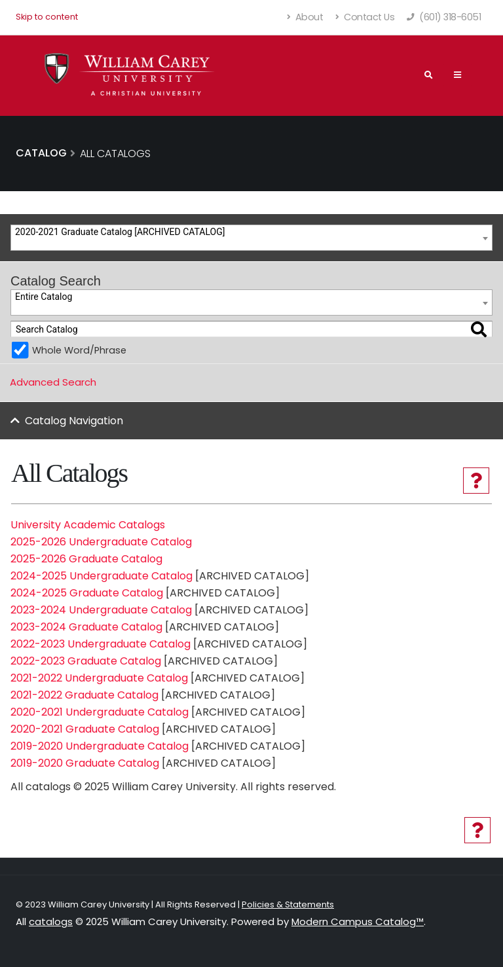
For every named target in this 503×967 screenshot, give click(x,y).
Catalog (41, 152)
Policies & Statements (288, 904)
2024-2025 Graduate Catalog (86, 592)
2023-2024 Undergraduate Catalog (101, 609)
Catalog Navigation (74, 420)
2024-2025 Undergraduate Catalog (101, 575)
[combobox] (251, 238)
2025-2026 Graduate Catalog (86, 558)
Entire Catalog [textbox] (43, 296)
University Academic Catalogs (87, 524)
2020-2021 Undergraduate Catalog (99, 712)
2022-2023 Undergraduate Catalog (100, 643)
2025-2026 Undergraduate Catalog (101, 541)
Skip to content (47, 16)
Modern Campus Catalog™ (357, 921)
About (306, 17)
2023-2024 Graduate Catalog (86, 626)
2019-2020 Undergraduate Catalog (99, 746)
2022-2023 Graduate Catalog (85, 660)
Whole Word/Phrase (79, 350)
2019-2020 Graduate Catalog (84, 763)
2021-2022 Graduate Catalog (84, 694)
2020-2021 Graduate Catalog (84, 729)
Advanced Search (53, 382)
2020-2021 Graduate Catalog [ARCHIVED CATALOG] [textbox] (120, 232)
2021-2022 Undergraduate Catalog (99, 677)
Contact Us (364, 17)
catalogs (51, 921)
